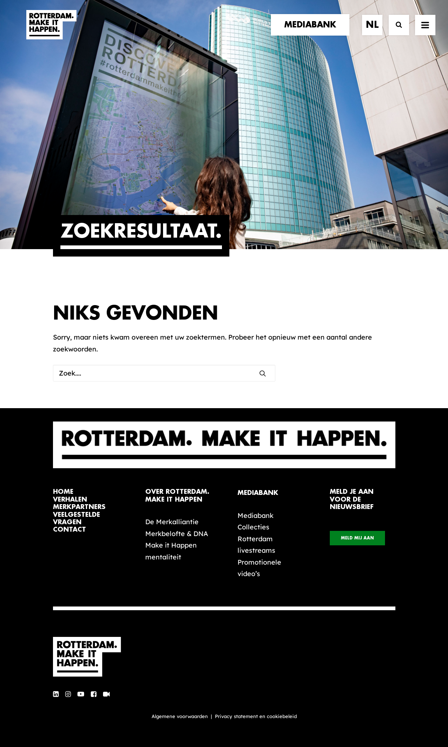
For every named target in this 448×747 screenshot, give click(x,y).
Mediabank (255, 515)
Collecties (253, 527)
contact (69, 529)
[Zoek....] (164, 373)
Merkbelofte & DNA (176, 533)
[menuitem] (313, 32)
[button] (263, 373)
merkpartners (79, 507)
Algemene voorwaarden (180, 716)
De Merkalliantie (172, 522)
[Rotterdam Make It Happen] (51, 32)
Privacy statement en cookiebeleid (256, 716)
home (63, 492)
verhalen (70, 499)
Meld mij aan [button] (357, 538)
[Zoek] (395, 32)
